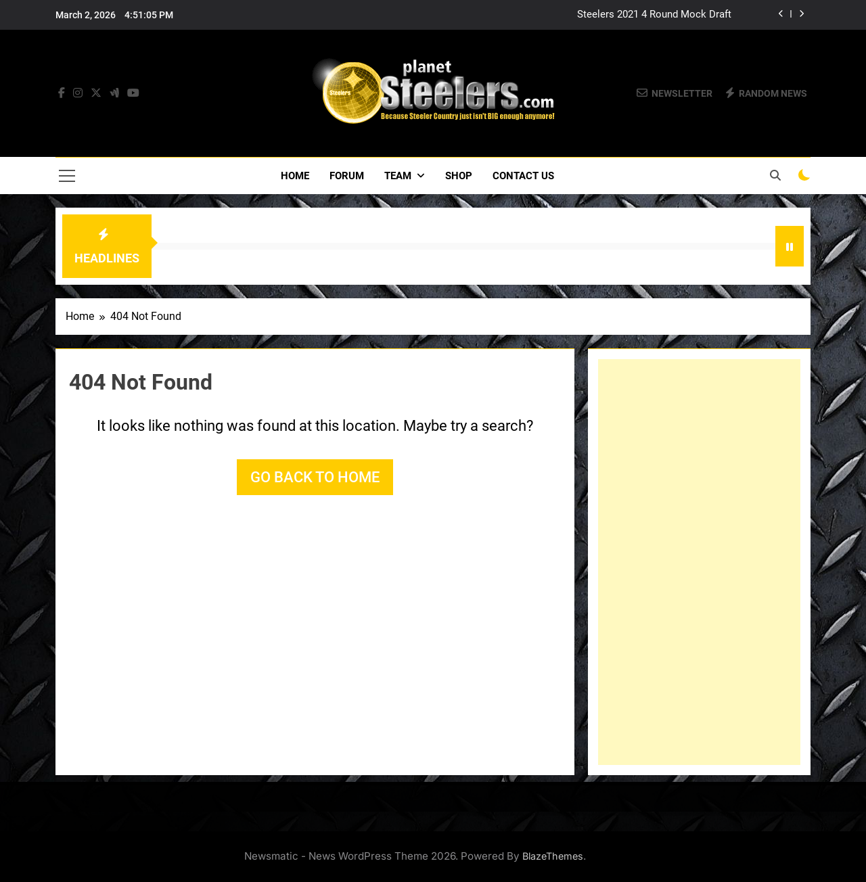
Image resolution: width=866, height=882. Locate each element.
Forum (346, 176)
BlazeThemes (552, 856)
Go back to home (315, 477)
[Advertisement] (699, 562)
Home (295, 176)
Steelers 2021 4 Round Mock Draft (654, 14)
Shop (458, 176)
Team (397, 176)
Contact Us (523, 176)
